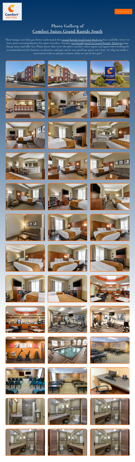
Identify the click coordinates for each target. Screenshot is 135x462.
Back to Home (123, 11)
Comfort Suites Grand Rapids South (67, 31)
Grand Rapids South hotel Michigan (81, 39)
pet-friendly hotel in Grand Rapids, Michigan (97, 43)
